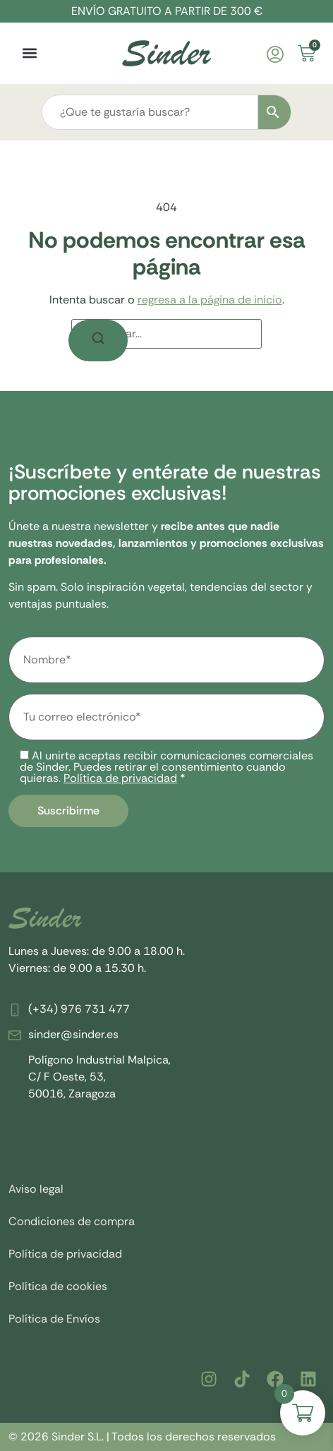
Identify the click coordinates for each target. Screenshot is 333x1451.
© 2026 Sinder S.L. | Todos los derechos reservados (142, 1436)
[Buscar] (98, 340)
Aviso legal (35, 1188)
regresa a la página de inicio (210, 299)
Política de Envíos (54, 1318)
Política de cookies (57, 1286)
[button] (29, 53)
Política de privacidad (120, 778)
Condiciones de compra (71, 1221)
